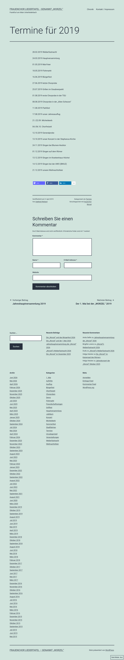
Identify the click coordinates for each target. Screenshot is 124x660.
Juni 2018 (13, 550)
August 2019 (15, 517)
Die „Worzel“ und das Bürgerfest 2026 (60, 337)
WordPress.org (88, 387)
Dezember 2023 (16, 441)
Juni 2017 (13, 573)
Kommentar (37, 236)
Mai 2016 (13, 607)
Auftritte (49, 381)
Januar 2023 (14, 467)
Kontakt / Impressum (105, 9)
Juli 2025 (13, 401)
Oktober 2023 (15, 447)
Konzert (49, 417)
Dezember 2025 (16, 391)
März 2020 (14, 504)
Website (35, 272)
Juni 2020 (13, 500)
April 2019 (14, 530)
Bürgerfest (50, 387)
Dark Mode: (117, 657)
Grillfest (49, 407)
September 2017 (16, 570)
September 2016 (16, 593)
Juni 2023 (13, 457)
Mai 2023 (13, 461)
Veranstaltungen (52, 437)
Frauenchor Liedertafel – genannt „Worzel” (37, 650)
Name (35, 260)
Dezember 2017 (16, 563)
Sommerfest (51, 424)
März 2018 (14, 557)
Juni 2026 (13, 378)
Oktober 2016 (15, 590)
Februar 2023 (15, 464)
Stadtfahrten (51, 427)
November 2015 (16, 620)
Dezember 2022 (16, 470)
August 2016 (15, 597)
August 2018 (15, 547)
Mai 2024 (13, 431)
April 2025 (14, 411)
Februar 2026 (15, 387)
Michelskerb (51, 421)
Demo (48, 397)
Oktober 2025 (15, 397)
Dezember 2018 (16, 537)
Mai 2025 (13, 407)
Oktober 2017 (15, 567)
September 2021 (16, 494)
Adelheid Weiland (41, 202)
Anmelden (86, 378)
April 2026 (14, 384)
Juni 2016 (13, 603)
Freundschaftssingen (54, 404)
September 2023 (16, 451)
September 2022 (16, 477)
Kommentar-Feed (89, 384)
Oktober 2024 (15, 421)
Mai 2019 (13, 527)
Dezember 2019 (16, 507)
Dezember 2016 (16, 583)
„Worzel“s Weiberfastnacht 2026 (58, 351)
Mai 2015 (13, 637)
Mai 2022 (13, 490)
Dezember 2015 (16, 617)
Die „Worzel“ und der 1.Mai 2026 (58, 341)
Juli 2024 (13, 427)
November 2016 (16, 587)
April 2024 (14, 434)
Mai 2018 (13, 554)
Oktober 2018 (15, 540)
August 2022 (15, 480)
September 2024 (16, 424)
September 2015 (16, 627)
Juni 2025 (13, 404)
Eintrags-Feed (88, 381)
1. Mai (48, 378)
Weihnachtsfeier (52, 444)
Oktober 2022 (15, 474)
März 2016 (14, 610)
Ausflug (49, 384)
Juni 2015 (13, 633)
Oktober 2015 (15, 623)
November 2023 (16, 444)
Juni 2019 (13, 524)
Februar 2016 (15, 613)
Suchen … (13, 333)
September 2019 (16, 514)
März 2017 (14, 580)
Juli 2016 (13, 600)
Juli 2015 (13, 630)
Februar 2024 (15, 437)
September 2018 (16, 544)
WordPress (109, 650)
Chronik (90, 9)
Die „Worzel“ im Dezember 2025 (58, 354)
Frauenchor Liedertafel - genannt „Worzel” (36, 9)
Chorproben (50, 394)
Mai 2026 (13, 381)
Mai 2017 (13, 577)
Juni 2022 (13, 487)
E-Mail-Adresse (70, 260)
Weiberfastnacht (52, 441)
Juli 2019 (13, 520)
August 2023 (15, 454)
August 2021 (15, 497)
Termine (89, 199)
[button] (39, 183)
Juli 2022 (13, 484)
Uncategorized (51, 434)
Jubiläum (49, 414)
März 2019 (14, 534)
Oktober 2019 (15, 510)
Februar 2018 (15, 560)
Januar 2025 (14, 417)
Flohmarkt (50, 401)
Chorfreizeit (50, 391)
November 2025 (16, 394)
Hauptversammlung (54, 411)
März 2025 (14, 414)
